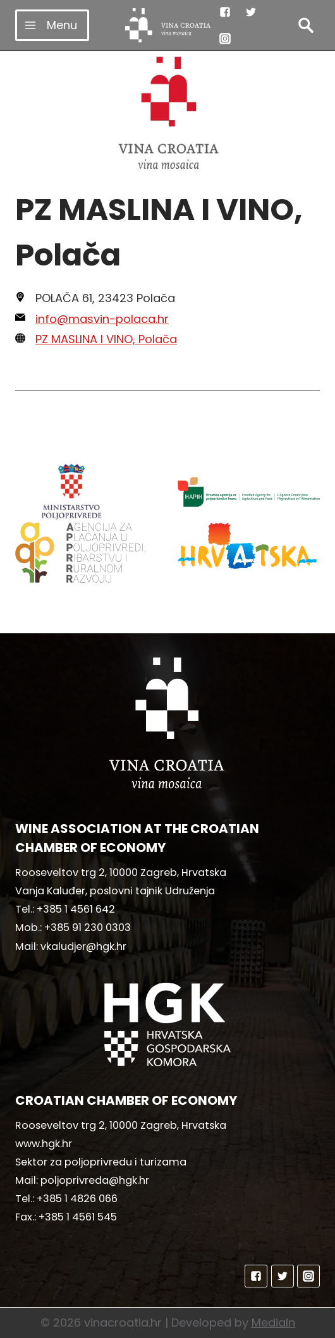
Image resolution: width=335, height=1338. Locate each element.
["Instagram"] (225, 38)
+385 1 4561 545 (78, 1217)
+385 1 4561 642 (76, 909)
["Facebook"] (225, 12)
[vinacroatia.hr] (167, 25)
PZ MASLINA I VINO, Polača (106, 339)
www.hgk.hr (43, 1143)
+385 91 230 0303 (87, 927)
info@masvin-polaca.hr (102, 319)
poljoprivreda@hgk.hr (94, 1180)
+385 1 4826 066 (77, 1198)
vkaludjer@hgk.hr (83, 946)
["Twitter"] (251, 12)
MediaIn (273, 1322)
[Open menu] (52, 24)
